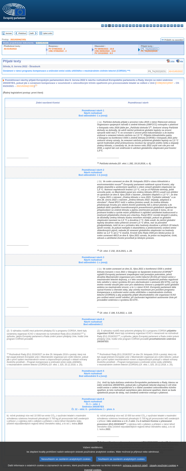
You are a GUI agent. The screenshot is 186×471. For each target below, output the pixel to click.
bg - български (102, 25)
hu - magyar (150, 25)
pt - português (164, 25)
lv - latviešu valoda (144, 25)
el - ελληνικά (123, 25)
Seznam (9, 33)
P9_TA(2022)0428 (149, 51)
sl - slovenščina (175, 25)
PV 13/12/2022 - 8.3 (104, 53)
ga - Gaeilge (133, 25)
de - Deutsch (116, 25)
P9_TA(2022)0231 (150, 49)
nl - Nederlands (157, 25)
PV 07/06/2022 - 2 (57, 49)
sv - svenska (182, 25)
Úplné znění (47, 33)
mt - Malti (154, 25)
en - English (126, 25)
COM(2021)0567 (164, 83)
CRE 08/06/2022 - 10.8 (105, 51)
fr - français (130, 25)
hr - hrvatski (137, 25)
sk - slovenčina (171, 25)
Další (32, 33)
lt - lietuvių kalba (147, 25)
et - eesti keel (119, 25)
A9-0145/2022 (10, 49)
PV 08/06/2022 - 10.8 (104, 49)
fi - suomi (178, 25)
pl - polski (161, 25)
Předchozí (22, 33)
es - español (106, 25)
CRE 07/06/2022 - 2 (58, 51)
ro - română (168, 25)
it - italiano (140, 25)
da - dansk (113, 25)
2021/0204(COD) (18, 39)
